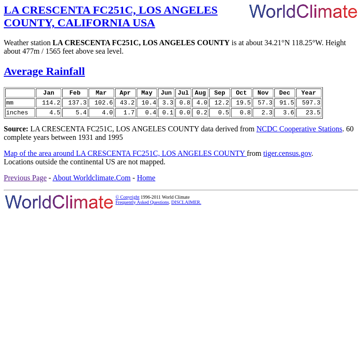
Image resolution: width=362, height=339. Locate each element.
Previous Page (25, 182)
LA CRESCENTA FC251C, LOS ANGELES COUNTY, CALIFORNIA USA (111, 16)
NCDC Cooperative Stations (299, 133)
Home (146, 182)
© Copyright (127, 201)
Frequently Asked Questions (142, 206)
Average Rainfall (44, 71)
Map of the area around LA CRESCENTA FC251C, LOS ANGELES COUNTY (125, 157)
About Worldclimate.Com (92, 182)
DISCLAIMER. (186, 206)
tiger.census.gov (287, 157)
